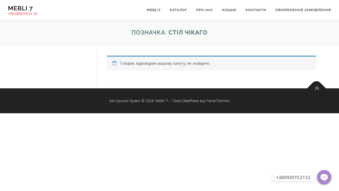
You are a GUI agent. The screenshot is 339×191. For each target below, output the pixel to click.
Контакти (256, 10)
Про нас (204, 10)
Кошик (229, 10)
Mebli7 (153, 10)
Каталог (178, 10)
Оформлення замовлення (303, 10)
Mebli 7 (20, 8)
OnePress (190, 100)
